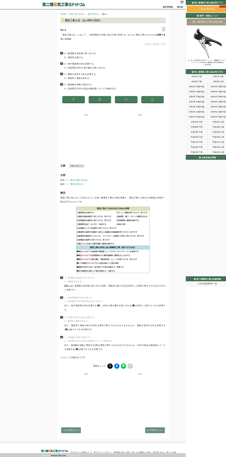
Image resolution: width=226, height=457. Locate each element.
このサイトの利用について (82, 452)
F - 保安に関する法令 (77, 180)
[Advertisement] (86, 134)
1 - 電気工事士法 (75, 184)
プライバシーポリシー (104, 452)
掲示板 (180, 7)
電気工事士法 (93, 14)
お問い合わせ (160, 452)
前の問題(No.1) (72, 430)
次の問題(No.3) (154, 430)
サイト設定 (172, 452)
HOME (63, 14)
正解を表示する (76, 166)
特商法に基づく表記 (123, 452)
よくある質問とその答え (142, 452)
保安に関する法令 (76, 14)
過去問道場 (168, 7)
